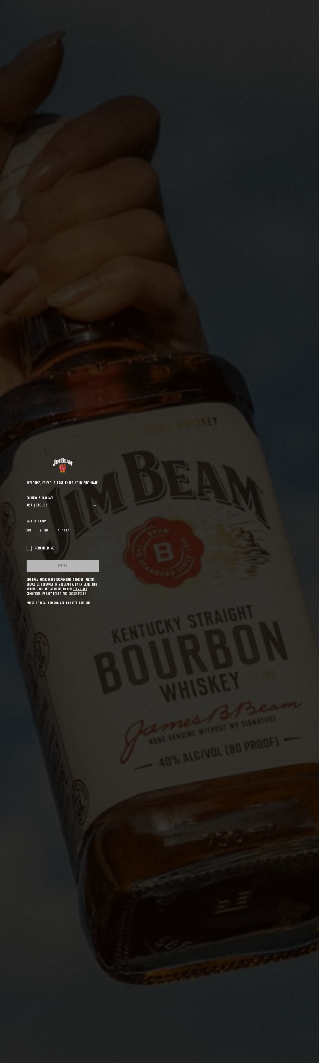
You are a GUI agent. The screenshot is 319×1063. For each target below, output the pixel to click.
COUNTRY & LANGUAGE (40, 498)
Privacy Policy (51, 594)
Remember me (40, 548)
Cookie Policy (77, 594)
